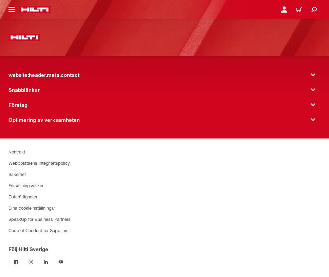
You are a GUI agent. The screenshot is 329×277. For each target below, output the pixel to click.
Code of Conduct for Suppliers (38, 230)
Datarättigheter (22, 196)
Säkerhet (17, 174)
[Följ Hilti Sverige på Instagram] (30, 262)
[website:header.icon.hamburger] (11, 9)
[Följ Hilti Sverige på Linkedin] (45, 262)
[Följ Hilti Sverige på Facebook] (15, 262)
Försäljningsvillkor (25, 185)
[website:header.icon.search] (314, 9)
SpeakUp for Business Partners (39, 219)
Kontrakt (16, 151)
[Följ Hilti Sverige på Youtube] (60, 262)
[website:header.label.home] (35, 9)
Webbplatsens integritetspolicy (39, 162)
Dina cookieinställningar (31, 207)
